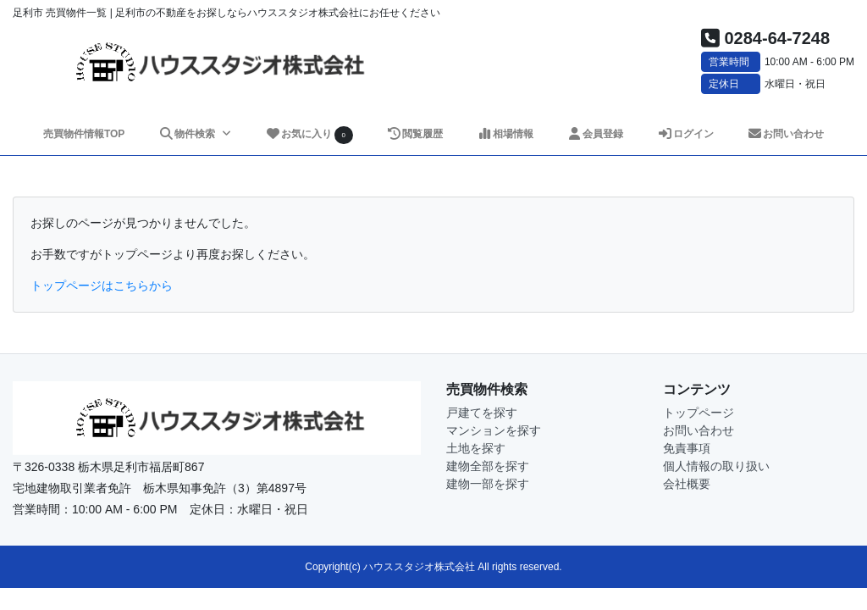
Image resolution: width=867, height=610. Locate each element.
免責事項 (686, 448)
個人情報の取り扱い (716, 466)
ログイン (685, 134)
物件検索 (188, 134)
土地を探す (475, 448)
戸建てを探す (481, 412)
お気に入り (309, 135)
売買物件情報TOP (83, 134)
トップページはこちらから (101, 285)
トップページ (698, 412)
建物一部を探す (487, 484)
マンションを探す (493, 430)
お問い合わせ (785, 134)
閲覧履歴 (414, 134)
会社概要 (686, 484)
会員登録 (594, 134)
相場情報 (505, 134)
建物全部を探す (487, 466)
